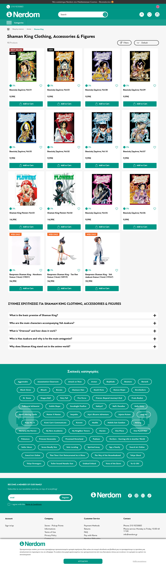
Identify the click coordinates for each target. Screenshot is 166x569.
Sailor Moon (26, 447)
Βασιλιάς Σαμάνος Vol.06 (134, 213)
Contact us (49, 538)
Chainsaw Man (78, 390)
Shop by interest (18, 29)
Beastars (128, 382)
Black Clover (25, 390)
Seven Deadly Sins (49, 447)
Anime (29, 29)
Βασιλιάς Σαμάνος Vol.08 (96, 90)
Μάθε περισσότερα (139, 561)
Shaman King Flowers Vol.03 (22, 213)
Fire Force (82, 398)
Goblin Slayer (54, 406)
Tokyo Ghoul (135, 455)
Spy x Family (114, 447)
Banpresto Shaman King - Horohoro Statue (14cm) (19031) (25, 275)
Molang (138, 422)
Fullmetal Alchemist (30, 406)
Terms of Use (50, 532)
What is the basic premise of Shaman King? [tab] (33, 315)
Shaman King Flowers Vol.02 (59, 213)
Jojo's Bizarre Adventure (98, 414)
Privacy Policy (50, 535)
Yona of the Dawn (113, 463)
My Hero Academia (54, 431)
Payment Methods (92, 525)
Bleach (44, 390)
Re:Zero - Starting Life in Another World (127, 439)
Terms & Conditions (33, 504)
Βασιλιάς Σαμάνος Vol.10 (96, 151)
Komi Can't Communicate (55, 422)
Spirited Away (94, 447)
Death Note (99, 390)
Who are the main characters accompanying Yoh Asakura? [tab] (41, 323)
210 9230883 (17, 6)
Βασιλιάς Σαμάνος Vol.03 (58, 90)
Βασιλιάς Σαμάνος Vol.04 (96, 213)
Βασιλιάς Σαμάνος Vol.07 (134, 151)
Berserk (144, 382)
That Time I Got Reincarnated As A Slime (67, 455)
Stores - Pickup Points (54, 525)
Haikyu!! (99, 406)
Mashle (95, 422)
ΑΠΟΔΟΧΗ (83, 561)
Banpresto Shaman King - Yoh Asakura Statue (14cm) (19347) (99, 275)
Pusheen (96, 439)
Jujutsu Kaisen (124, 414)
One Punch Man (140, 431)
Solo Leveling (72, 447)
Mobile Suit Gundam (116, 422)
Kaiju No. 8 (30, 422)
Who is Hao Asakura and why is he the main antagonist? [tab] (40, 338)
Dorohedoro (140, 390)
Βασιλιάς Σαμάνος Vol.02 (58, 151)
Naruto (102, 431)
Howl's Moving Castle (28, 414)
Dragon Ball (46, 398)
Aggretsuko (23, 382)
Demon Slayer (119, 390)
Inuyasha (74, 414)
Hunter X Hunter (54, 414)
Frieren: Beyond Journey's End (109, 398)
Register (65, 497)
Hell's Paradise (119, 406)
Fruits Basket (137, 398)
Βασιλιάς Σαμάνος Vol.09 (134, 90)
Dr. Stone (27, 398)
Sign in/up (9, 525)
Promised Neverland (74, 439)
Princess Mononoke (47, 439)
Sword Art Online (137, 447)
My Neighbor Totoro (81, 431)
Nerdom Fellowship (92, 538)
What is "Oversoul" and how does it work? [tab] (33, 330)
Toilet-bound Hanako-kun (62, 463)
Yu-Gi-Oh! (135, 463)
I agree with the (27, 504)
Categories (14, 22)
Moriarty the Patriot (27, 431)
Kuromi (79, 422)
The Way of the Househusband (108, 455)
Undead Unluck (89, 463)
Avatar (94, 382)
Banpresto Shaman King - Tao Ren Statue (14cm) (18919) (62, 275)
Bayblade (111, 382)
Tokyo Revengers (34, 463)
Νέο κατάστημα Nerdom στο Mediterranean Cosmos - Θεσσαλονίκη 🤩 (83, 2)
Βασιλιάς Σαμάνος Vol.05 (20, 151)
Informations (50, 529)
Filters (124, 43)
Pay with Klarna (90, 535)
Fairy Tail (64, 398)
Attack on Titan (75, 382)
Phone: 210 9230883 (132, 525)
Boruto (59, 390)
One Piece (119, 431)
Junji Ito (143, 414)
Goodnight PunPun (78, 406)
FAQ (86, 532)
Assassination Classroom (48, 382)
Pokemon (25, 439)
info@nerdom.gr (130, 534)
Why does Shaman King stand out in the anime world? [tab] (39, 346)
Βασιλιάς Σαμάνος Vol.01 (20, 90)
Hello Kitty (139, 406)
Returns (87, 529)
